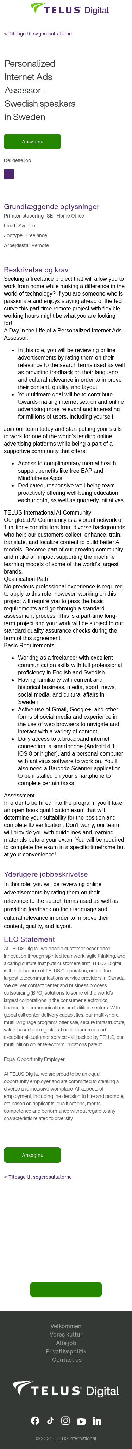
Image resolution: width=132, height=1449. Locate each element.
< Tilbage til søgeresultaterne (38, 33)
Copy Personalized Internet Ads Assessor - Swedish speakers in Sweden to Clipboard (97, 174)
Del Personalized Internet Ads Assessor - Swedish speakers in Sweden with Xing (69, 174)
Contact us (67, 1360)
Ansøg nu (32, 141)
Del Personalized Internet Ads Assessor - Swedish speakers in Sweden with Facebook (23, 174)
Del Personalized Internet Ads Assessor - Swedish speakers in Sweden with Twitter (37, 174)
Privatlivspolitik (66, 1351)
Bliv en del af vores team (66, 1290)
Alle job (66, 1343)
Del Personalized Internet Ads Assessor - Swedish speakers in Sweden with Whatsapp (83, 174)
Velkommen (66, 1326)
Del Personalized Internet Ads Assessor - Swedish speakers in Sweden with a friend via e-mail (9, 174)
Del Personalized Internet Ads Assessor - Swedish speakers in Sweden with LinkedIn (52, 174)
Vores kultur (66, 1334)
